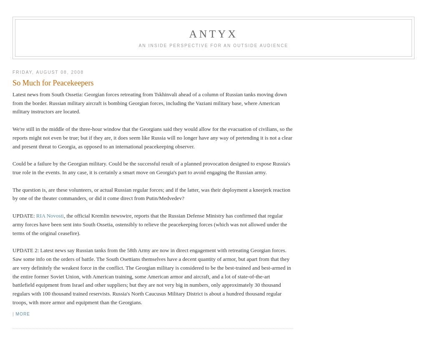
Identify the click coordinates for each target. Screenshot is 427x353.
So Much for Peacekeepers (53, 83)
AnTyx (213, 34)
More (23, 314)
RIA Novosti (50, 216)
